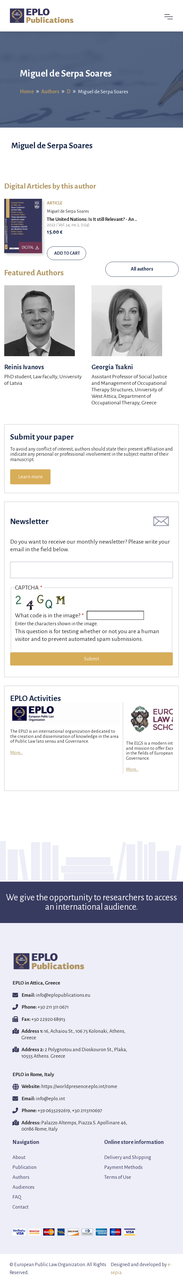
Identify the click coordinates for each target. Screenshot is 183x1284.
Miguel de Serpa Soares (68, 211)
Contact (20, 1207)
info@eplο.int (50, 1098)
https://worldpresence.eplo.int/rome (79, 1086)
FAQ (16, 1197)
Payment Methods (123, 1167)
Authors (50, 91)
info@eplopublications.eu (63, 995)
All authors (142, 269)
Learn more (30, 477)
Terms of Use (117, 1177)
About (18, 1157)
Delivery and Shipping (127, 1157)
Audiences (23, 1187)
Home (27, 91)
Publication (24, 1167)
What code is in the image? (47, 615)
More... (16, 752)
